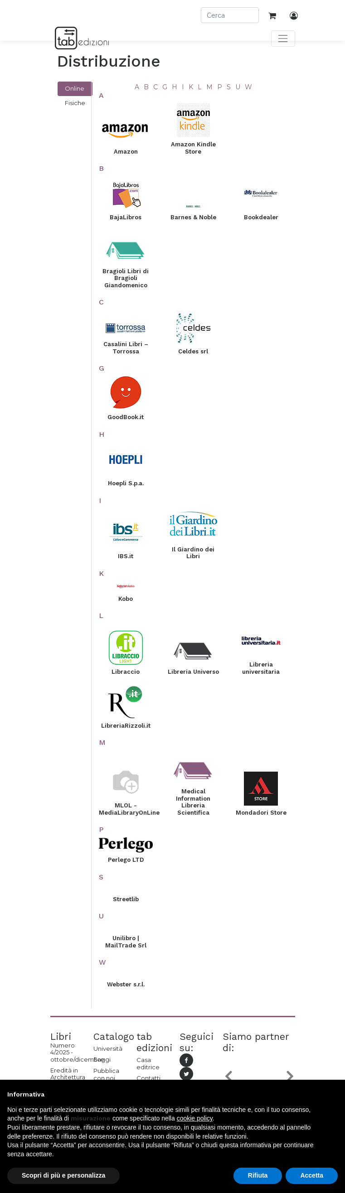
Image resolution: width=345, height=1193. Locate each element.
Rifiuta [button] (258, 1175)
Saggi (102, 1059)
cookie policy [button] (195, 1118)
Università (107, 1048)
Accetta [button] (311, 1175)
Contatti (148, 1078)
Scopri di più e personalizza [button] (63, 1175)
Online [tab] (74, 88)
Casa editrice (148, 1063)
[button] (228, 1076)
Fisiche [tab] (75, 102)
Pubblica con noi (106, 1074)
